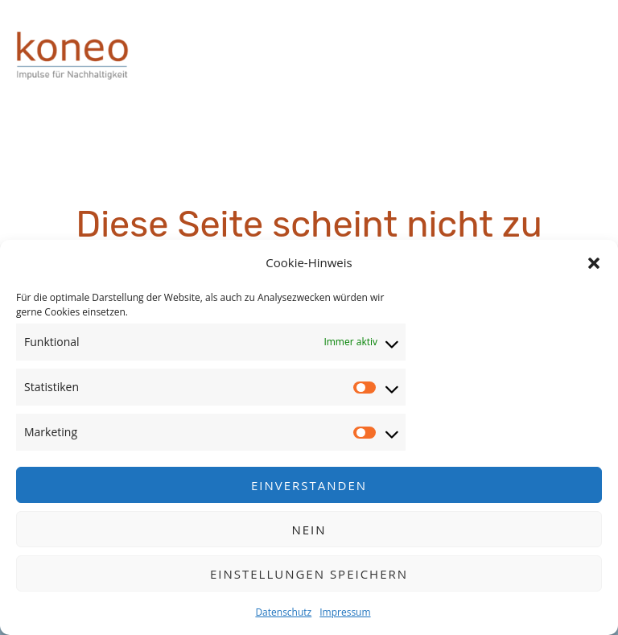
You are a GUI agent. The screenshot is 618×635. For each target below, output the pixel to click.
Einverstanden (309, 485)
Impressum (344, 612)
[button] (594, 263)
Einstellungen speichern (309, 574)
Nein (308, 530)
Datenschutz (283, 612)
